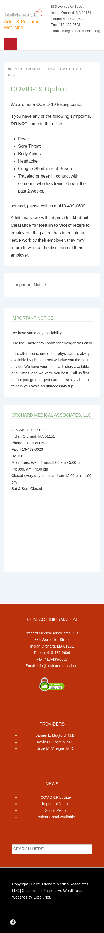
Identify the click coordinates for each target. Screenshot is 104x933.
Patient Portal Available (56, 817)
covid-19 (78, 69)
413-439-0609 (74, 19)
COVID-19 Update (56, 797)
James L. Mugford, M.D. (55, 735)
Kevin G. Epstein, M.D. (56, 742)
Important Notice (56, 804)
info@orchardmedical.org (81, 31)
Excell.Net (41, 897)
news (13, 75)
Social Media (55, 810)
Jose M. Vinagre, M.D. (55, 748)
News (36, 69)
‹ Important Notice (29, 285)
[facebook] (13, 922)
